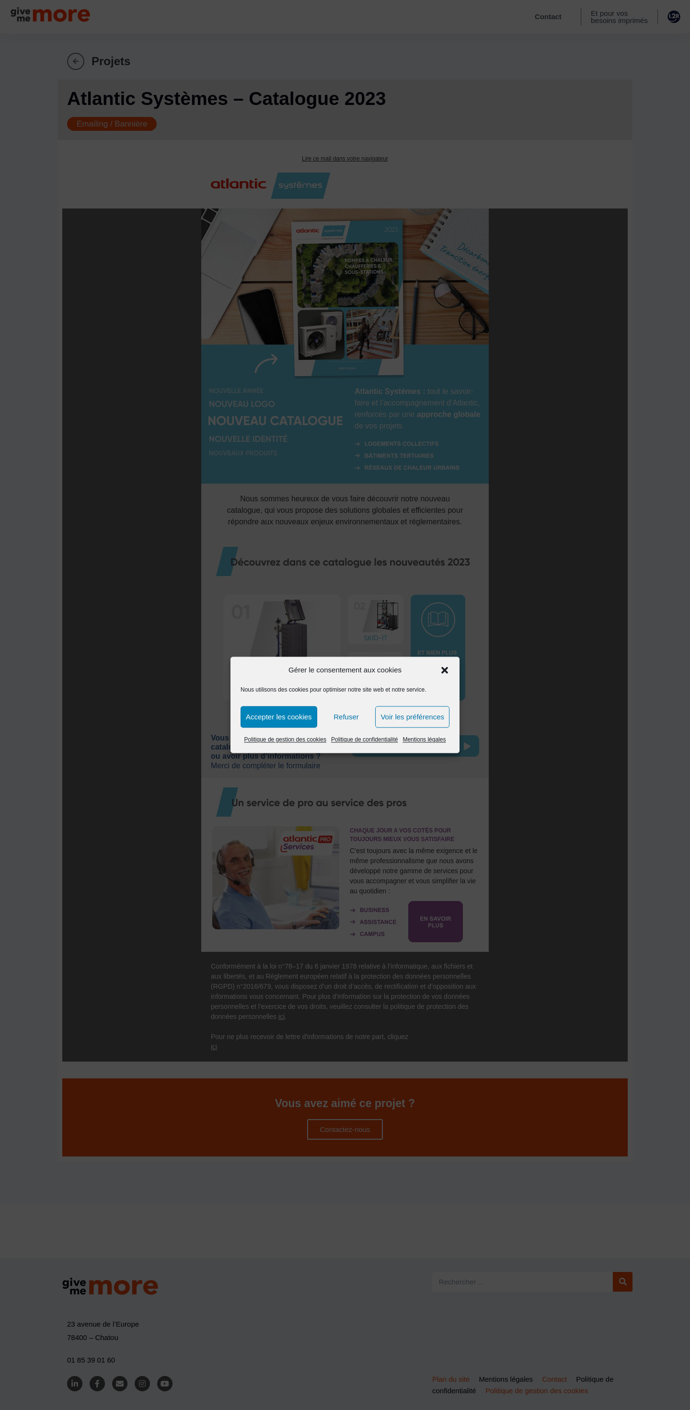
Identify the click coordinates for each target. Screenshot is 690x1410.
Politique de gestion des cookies (285, 739)
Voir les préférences (412, 717)
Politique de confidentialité (364, 739)
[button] (444, 670)
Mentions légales (424, 739)
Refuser (346, 717)
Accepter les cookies (279, 717)
